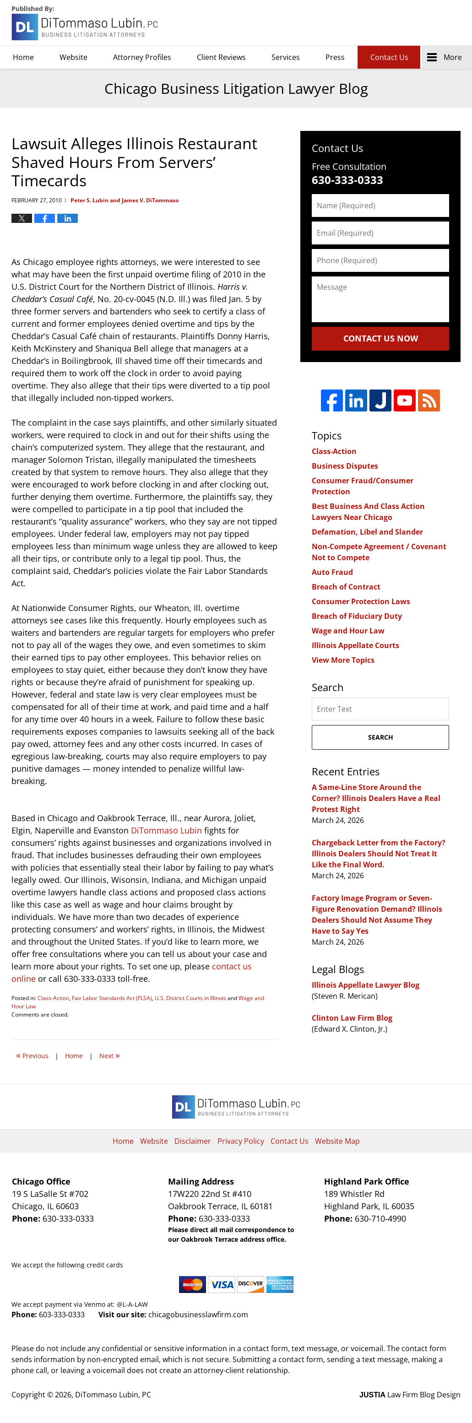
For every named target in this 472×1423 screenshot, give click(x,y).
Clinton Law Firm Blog (352, 1018)
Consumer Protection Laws (361, 601)
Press (335, 57)
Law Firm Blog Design (410, 1395)
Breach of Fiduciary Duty (357, 616)
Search (380, 737)
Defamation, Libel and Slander (367, 532)
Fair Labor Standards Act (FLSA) (112, 998)
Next (109, 1055)
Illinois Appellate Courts (355, 645)
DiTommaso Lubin (166, 830)
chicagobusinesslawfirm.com (198, 1314)
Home (23, 57)
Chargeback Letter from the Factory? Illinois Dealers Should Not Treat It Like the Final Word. (378, 854)
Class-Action (53, 998)
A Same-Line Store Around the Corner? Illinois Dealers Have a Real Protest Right (376, 798)
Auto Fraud (332, 572)
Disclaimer (192, 1141)
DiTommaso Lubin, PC (419, 23)
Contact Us (389, 57)
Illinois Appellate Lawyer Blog (365, 985)
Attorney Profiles (142, 57)
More (453, 57)
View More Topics (343, 660)
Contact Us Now (380, 338)
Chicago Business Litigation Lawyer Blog (85, 23)
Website (73, 57)
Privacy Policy (240, 1141)
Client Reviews (221, 57)
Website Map (337, 1141)
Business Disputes (345, 466)
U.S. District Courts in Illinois (190, 998)
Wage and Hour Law (348, 631)
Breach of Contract (346, 587)
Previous (32, 1055)
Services (285, 57)
